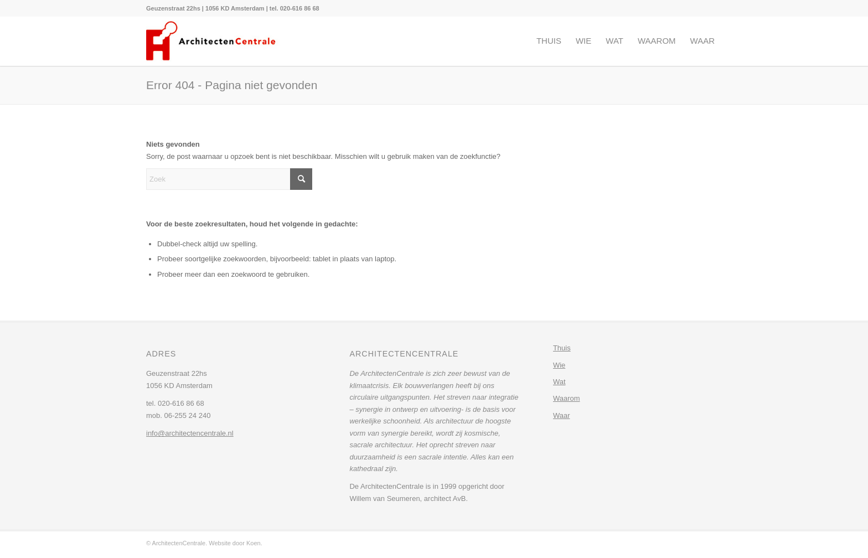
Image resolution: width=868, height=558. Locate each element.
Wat (559, 382)
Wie (559, 365)
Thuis (562, 348)
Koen (253, 543)
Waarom (566, 398)
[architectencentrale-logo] (214, 41)
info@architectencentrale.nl (190, 433)
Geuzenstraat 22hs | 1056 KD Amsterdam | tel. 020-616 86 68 (232, 8)
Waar (561, 415)
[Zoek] (229, 179)
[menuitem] (232, 8)
